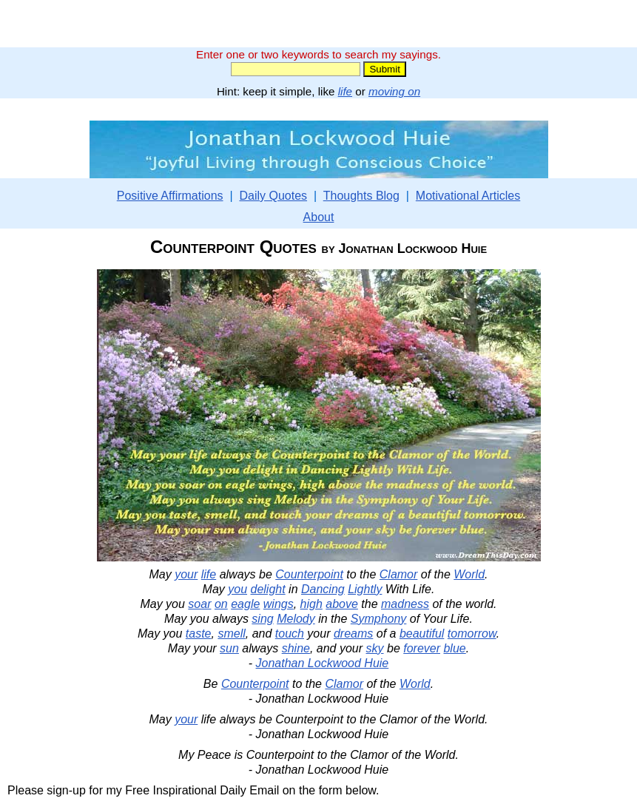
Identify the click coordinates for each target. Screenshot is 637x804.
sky (375, 648)
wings (278, 604)
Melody (296, 618)
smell (231, 633)
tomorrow (472, 633)
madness (405, 604)
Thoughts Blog (361, 195)
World (469, 574)
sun (229, 648)
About (318, 217)
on (221, 604)
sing (262, 618)
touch (289, 633)
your (186, 574)
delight (268, 589)
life (345, 91)
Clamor (399, 574)
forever (421, 648)
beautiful (422, 633)
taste (199, 633)
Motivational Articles (468, 195)
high (311, 604)
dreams (353, 633)
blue (454, 648)
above (342, 604)
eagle (245, 604)
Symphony (379, 618)
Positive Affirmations (170, 195)
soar (199, 604)
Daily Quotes (273, 195)
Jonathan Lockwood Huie (322, 663)
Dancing (323, 589)
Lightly (365, 589)
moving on (394, 91)
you (237, 589)
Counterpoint (309, 574)
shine (296, 648)
